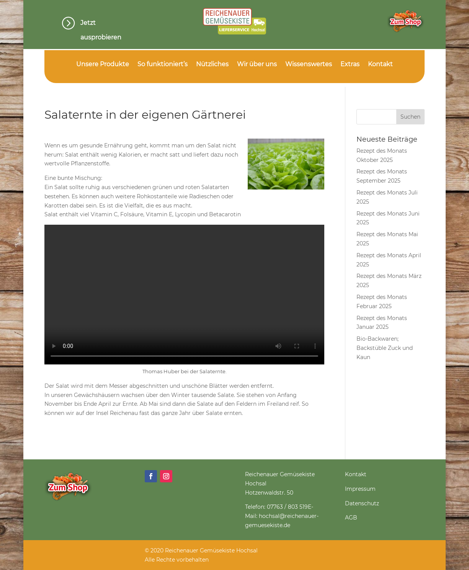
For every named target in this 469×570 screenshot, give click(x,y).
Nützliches (212, 65)
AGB (351, 517)
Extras (350, 65)
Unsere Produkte (102, 65)
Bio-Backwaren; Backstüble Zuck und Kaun (384, 348)
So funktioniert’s (162, 65)
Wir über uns (257, 65)
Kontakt (380, 65)
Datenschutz (362, 503)
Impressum (360, 488)
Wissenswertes (308, 65)
